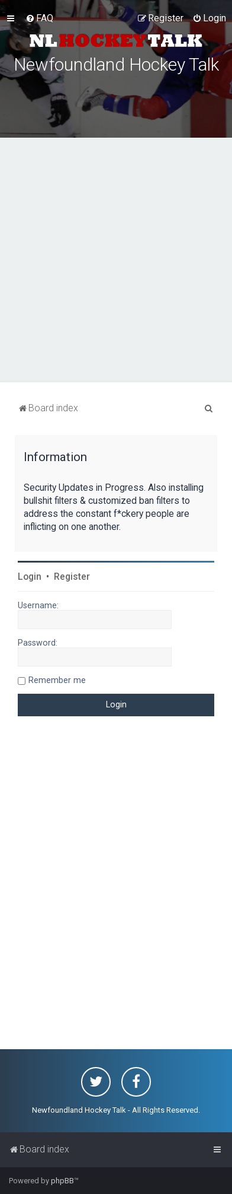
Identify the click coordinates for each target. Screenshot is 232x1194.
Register (72, 576)
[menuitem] (39, 18)
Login (29, 576)
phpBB (62, 1180)
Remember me (57, 680)
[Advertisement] (116, 260)
